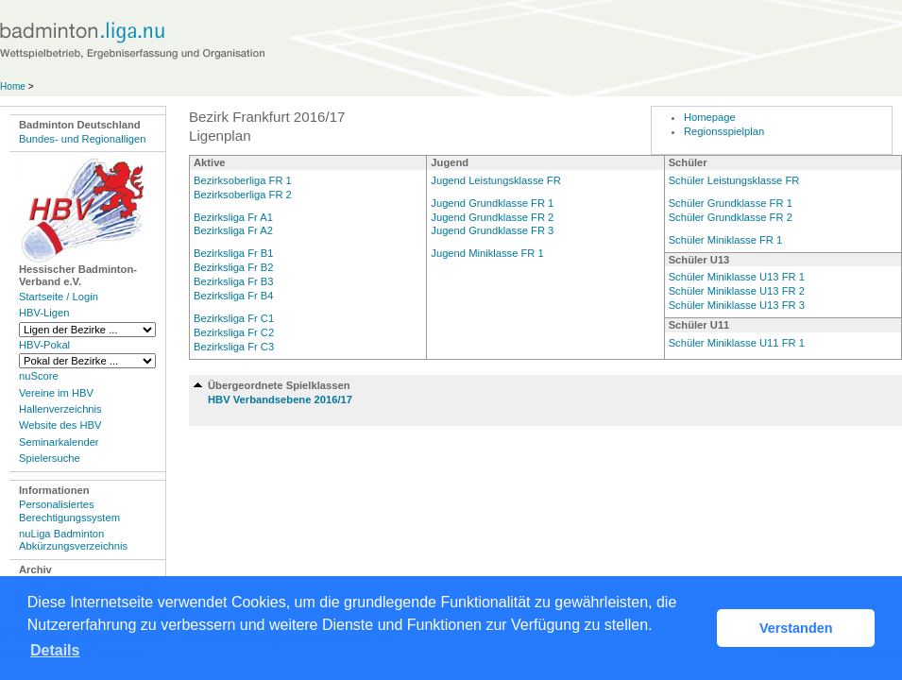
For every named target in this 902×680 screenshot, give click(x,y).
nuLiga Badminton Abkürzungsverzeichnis (73, 540)
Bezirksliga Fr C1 (234, 318)
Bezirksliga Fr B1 (234, 253)
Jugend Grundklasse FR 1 (492, 203)
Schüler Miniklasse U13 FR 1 (737, 276)
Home (13, 86)
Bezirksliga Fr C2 (234, 332)
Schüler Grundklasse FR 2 (730, 217)
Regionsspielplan (724, 131)
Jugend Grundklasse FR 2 (492, 217)
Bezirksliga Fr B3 (234, 281)
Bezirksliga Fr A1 (233, 217)
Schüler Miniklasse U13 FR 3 (737, 305)
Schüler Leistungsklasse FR (734, 180)
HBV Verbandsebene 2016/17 (280, 399)
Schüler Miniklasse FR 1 (726, 240)
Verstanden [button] (796, 628)
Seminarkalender (59, 442)
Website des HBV (60, 425)
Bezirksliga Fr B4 (234, 295)
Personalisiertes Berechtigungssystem (69, 510)
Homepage (710, 117)
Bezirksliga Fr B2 (234, 267)
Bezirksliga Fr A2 (233, 230)
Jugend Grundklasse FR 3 (492, 230)
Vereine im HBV (56, 393)
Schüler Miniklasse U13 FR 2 (737, 291)
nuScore (39, 376)
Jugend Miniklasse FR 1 (487, 253)
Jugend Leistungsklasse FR (495, 180)
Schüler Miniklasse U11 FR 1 (737, 342)
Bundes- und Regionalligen (82, 138)
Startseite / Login (58, 296)
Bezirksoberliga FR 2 (243, 194)
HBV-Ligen (44, 312)
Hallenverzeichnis (60, 409)
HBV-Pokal (44, 344)
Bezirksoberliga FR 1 (243, 180)
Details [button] (54, 650)
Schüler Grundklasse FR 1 (730, 203)
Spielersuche (49, 458)
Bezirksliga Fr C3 (234, 346)
